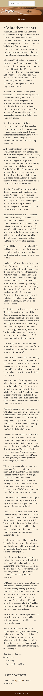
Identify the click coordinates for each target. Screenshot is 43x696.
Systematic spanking (15, 664)
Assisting (10, 660)
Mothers (10, 657)
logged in (19, 680)
